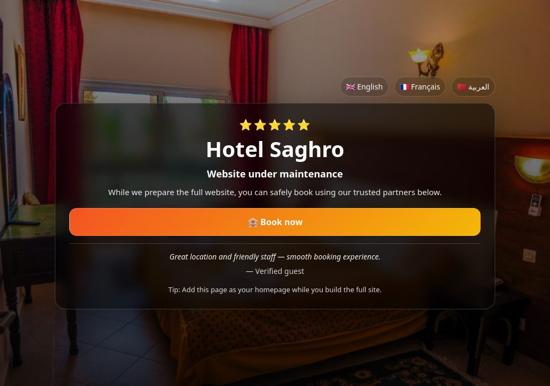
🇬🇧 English (364, 86)
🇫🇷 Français (420, 86)
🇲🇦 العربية (473, 86)
